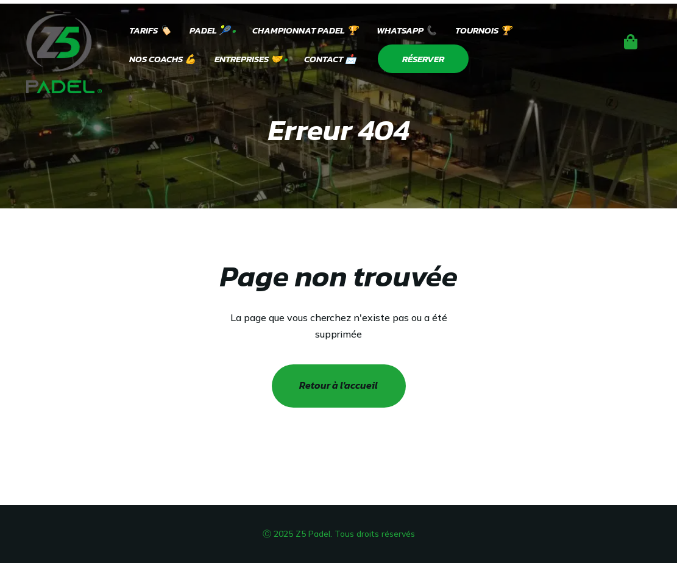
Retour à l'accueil (338, 385)
